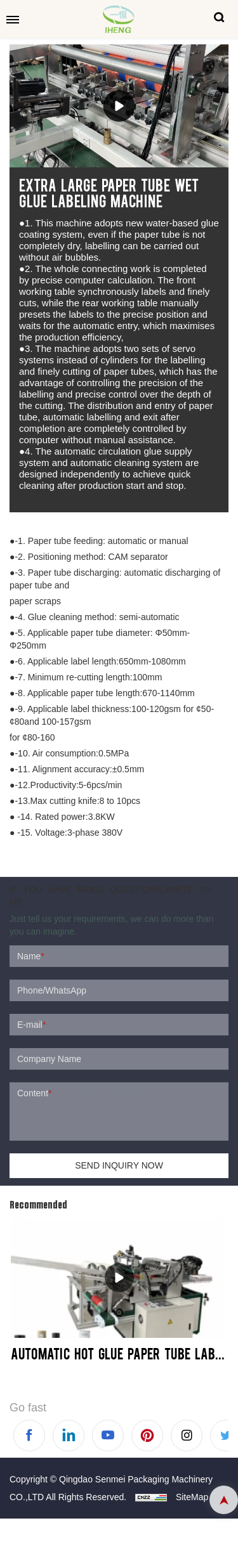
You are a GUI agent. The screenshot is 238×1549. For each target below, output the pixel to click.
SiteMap (192, 1497)
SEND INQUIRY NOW (119, 1165)
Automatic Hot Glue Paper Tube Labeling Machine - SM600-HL (119, 1353)
